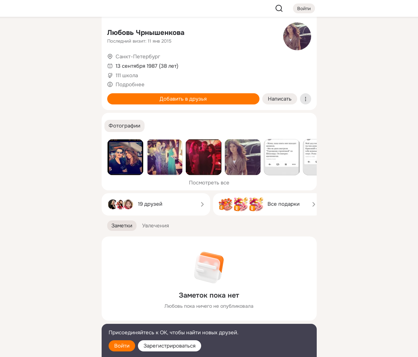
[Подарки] (19, 95)
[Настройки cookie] (49, 347)
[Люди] (49, 64)
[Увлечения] (49, 33)
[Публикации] (19, 64)
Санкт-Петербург (138, 56)
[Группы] (80, 33)
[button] (124, 126)
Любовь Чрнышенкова (145, 32)
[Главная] (19, 33)
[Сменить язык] (49, 318)
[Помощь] (19, 125)
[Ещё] (49, 303)
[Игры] (80, 95)
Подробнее (130, 84)
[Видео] (80, 64)
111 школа (127, 75)
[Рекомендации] (49, 125)
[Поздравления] (49, 95)
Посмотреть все (209, 182)
